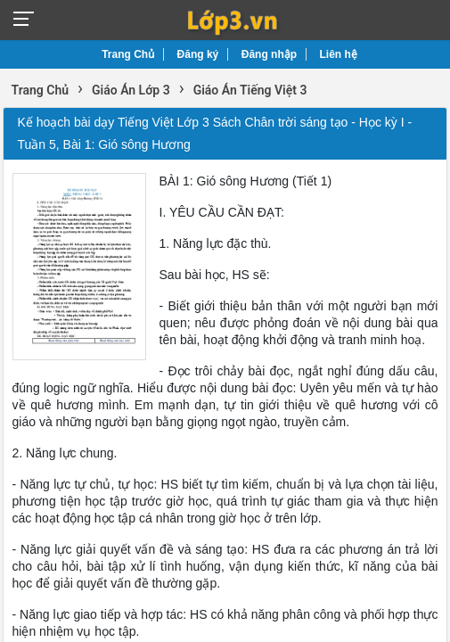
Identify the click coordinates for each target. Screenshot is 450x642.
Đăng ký (198, 54)
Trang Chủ (128, 54)
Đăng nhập (269, 54)
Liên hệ (338, 54)
